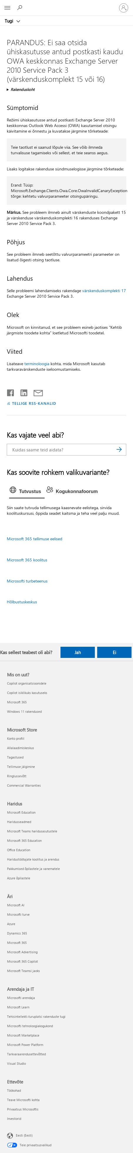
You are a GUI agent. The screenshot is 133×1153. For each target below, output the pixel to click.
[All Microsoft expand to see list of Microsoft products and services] (7, 8)
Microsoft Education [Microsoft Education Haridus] (21, 812)
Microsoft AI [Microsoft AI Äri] (15, 905)
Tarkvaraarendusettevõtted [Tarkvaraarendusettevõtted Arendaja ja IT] (26, 1054)
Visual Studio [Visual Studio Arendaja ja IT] (16, 1063)
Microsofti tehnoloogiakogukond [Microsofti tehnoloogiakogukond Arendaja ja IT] (30, 1026)
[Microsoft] (66, 4)
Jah (78, 652)
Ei (114, 652)
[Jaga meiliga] (35, 392)
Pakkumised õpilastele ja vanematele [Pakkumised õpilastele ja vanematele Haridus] (33, 868)
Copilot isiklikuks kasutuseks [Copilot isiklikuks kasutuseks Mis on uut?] (27, 692)
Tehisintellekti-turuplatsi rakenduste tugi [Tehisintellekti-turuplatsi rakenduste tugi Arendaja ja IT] (36, 1016)
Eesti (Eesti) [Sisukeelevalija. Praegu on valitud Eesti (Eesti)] (24, 1135)
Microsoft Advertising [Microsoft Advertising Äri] (22, 952)
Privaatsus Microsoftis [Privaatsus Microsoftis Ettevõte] (22, 1109)
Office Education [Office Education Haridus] (18, 850)
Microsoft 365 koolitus (27, 560)
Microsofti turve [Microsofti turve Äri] (18, 914)
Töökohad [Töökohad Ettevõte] (14, 1090)
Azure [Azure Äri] (11, 924)
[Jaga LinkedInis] (21, 392)
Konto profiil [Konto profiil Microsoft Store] (15, 738)
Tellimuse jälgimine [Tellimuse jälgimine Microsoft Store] (21, 766)
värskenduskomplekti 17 (104, 290)
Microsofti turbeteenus (27, 581)
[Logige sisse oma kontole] (124, 8)
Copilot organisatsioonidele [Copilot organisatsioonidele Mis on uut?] (26, 683)
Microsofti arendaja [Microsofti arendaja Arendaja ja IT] (21, 997)
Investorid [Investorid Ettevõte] (14, 1118)
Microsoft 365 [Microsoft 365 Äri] (17, 942)
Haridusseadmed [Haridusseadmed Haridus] (19, 822)
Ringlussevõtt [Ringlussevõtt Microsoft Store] (16, 776)
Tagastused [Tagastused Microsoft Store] (15, 757)
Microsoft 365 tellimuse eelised (34, 538)
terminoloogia (36, 363)
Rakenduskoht (22, 89)
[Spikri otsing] (21, 7)
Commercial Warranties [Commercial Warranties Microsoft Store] (24, 785)
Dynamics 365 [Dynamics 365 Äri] (17, 933)
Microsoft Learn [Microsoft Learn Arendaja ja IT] (18, 1007)
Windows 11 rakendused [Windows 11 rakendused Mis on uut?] (24, 711)
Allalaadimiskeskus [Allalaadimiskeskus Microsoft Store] (20, 748)
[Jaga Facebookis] (11, 392)
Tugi (9, 21)
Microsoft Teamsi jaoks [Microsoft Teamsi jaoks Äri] (23, 971)
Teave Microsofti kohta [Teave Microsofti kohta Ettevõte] (23, 1100)
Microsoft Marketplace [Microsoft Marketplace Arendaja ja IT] (23, 1035)
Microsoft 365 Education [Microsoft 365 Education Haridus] (24, 840)
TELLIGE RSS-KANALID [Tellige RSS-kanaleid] (34, 403)
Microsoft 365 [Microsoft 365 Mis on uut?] (17, 702)
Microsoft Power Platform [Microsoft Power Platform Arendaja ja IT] (25, 1044)
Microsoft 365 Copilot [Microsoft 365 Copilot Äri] (22, 961)
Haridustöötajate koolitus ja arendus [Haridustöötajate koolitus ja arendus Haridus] (33, 859)
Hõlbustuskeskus (22, 602)
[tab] (27, 491)
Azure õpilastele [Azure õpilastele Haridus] (18, 878)
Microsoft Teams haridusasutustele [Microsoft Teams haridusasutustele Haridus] (32, 831)
